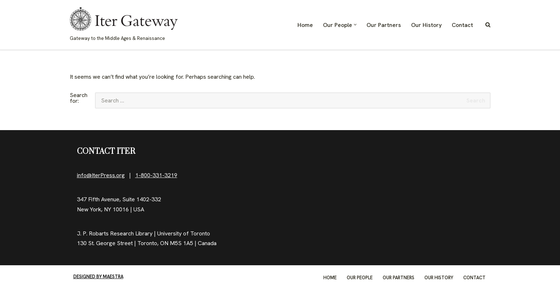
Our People (360, 278)
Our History (426, 25)
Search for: (78, 98)
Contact (462, 25)
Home (305, 25)
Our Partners (383, 25)
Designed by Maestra (98, 277)
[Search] (488, 24)
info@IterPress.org (101, 175)
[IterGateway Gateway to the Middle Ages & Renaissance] (124, 24)
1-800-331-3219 (156, 175)
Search (475, 100)
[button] (355, 24)
